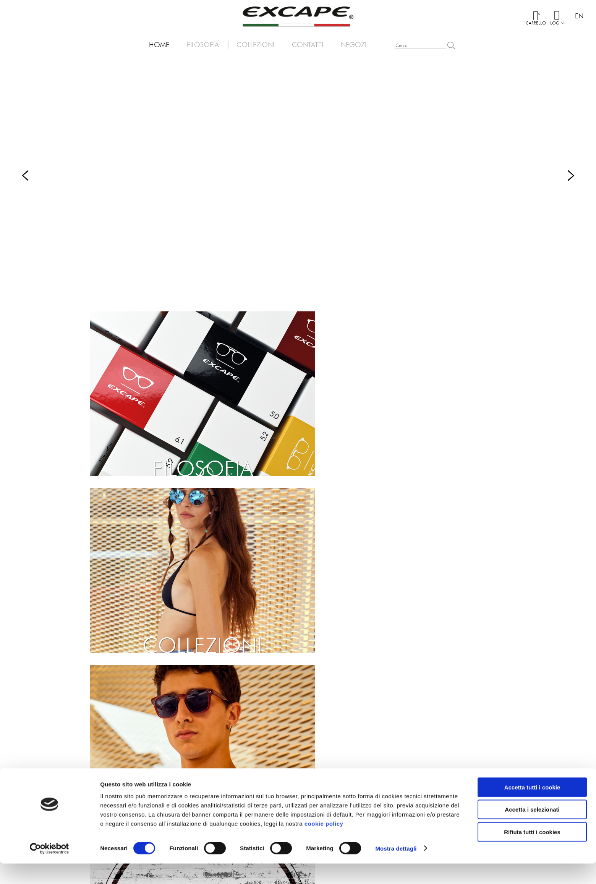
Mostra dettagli (395, 869)
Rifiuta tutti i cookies (532, 852)
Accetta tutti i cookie (532, 807)
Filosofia (203, 45)
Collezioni (255, 45)
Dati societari (324, 782)
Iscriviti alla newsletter (98, 702)
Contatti (307, 45)
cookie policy (323, 844)
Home (159, 45)
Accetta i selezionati (532, 830)
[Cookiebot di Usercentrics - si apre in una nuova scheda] (49, 869)
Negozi (353, 45)
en (579, 16)
